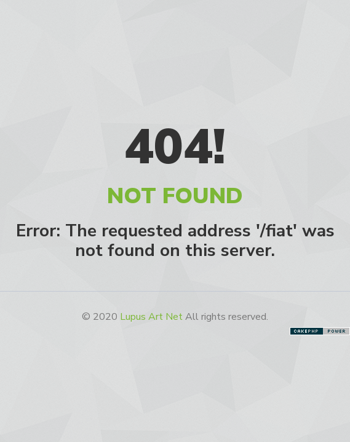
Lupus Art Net (151, 317)
